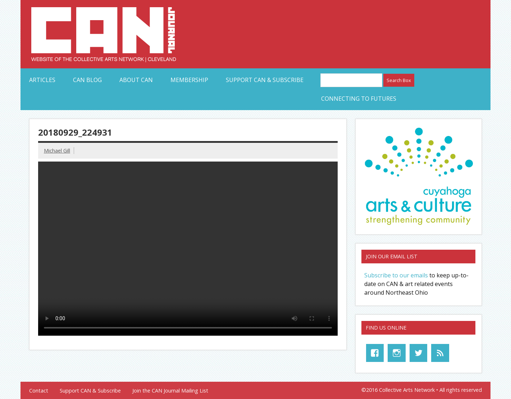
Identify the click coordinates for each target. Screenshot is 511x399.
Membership (189, 80)
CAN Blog (87, 80)
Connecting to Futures (358, 99)
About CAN (136, 80)
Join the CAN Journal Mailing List (170, 390)
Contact (38, 390)
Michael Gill (57, 150)
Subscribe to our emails (396, 275)
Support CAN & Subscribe (265, 80)
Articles (42, 80)
